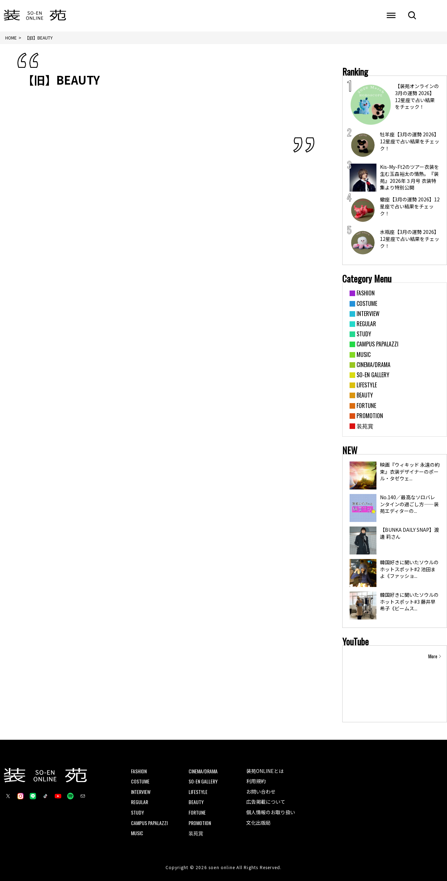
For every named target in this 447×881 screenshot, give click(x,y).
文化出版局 (258, 822)
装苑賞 (196, 833)
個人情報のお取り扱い (270, 812)
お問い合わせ (261, 791)
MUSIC (137, 833)
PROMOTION (200, 822)
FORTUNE (197, 812)
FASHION (139, 771)
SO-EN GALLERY (203, 781)
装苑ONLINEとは (265, 770)
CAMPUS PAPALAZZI (149, 822)
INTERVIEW (141, 791)
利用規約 (256, 781)
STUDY (137, 812)
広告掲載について (265, 801)
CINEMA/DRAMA (203, 771)
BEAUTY (196, 802)
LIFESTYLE (198, 791)
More (432, 656)
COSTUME (140, 781)
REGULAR (139, 802)
